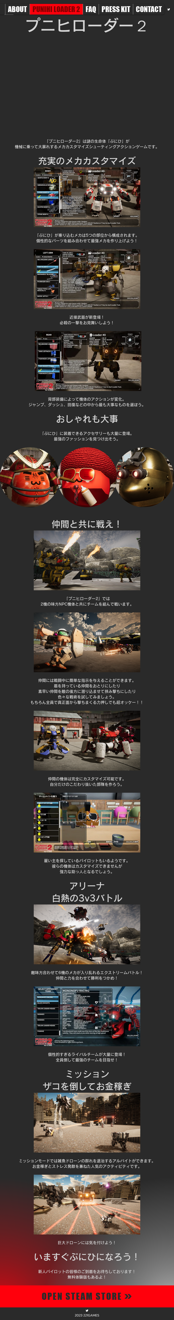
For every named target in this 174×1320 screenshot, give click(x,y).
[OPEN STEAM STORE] (87, 1296)
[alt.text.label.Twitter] (168, 9)
